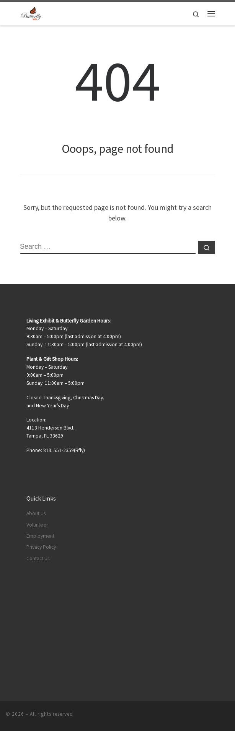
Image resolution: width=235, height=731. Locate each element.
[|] (32, 12)
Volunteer (37, 525)
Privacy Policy (41, 547)
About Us (36, 513)
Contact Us (37, 558)
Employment (40, 536)
